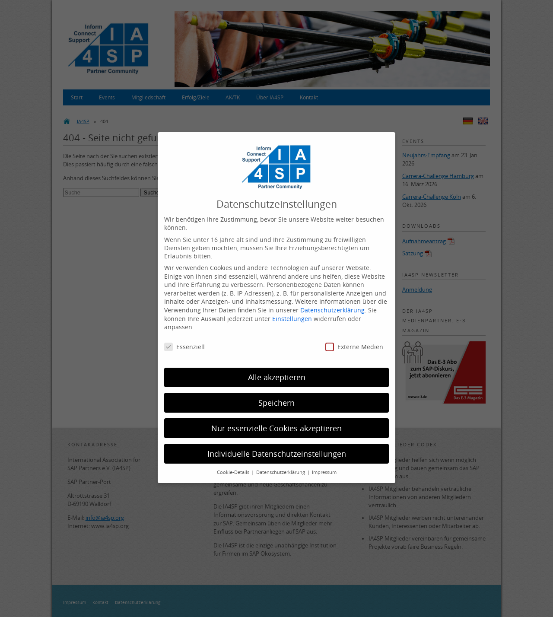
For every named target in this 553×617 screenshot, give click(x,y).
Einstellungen (292, 312)
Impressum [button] (324, 466)
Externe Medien (354, 341)
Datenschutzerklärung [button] (281, 466)
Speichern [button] (276, 396)
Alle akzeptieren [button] (276, 371)
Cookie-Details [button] (234, 466)
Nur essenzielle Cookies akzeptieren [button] (276, 422)
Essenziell (184, 341)
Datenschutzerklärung (332, 304)
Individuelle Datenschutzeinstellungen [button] (276, 447)
